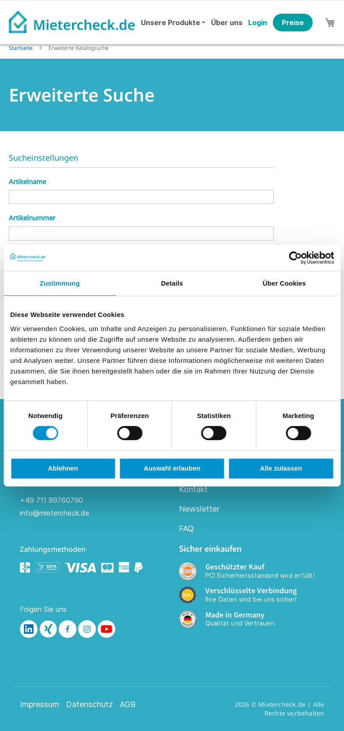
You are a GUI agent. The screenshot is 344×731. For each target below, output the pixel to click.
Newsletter (199, 508)
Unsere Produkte (170, 22)
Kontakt (193, 489)
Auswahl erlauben (172, 468)
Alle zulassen (281, 468)
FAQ (186, 528)
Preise (293, 22)
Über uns (226, 22)
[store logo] (72, 22)
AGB (128, 704)
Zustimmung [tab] (60, 283)
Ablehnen (63, 468)
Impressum (39, 704)
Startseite (21, 48)
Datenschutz (89, 704)
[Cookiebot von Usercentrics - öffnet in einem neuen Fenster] (295, 257)
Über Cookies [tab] (284, 283)
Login (257, 22)
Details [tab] (172, 283)
